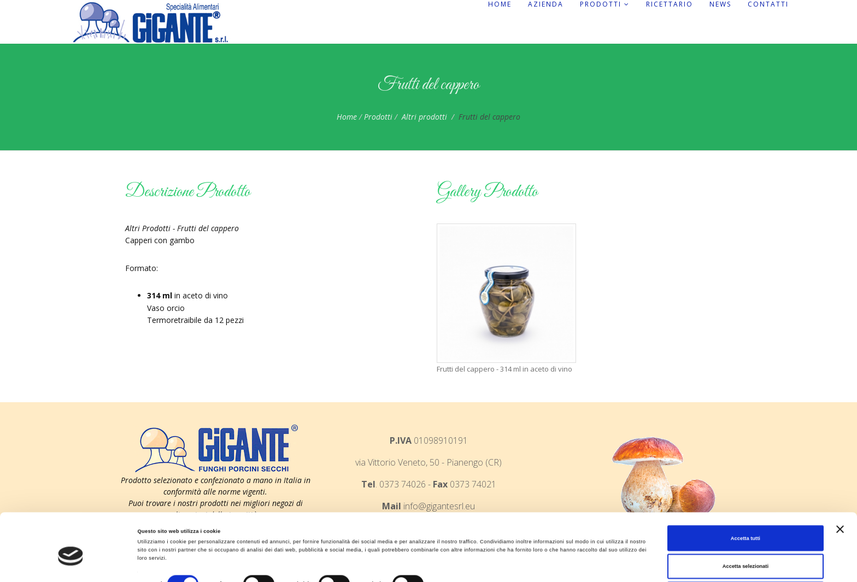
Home (500, 4)
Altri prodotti (424, 116)
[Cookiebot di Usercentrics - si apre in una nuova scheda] (71, 564)
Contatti (768, 4)
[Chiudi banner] (840, 491)
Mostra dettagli (454, 548)
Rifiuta (745, 556)
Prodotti (605, 4)
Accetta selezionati (745, 528)
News (720, 4)
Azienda (545, 4)
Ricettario (669, 4)
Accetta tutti (745, 500)
